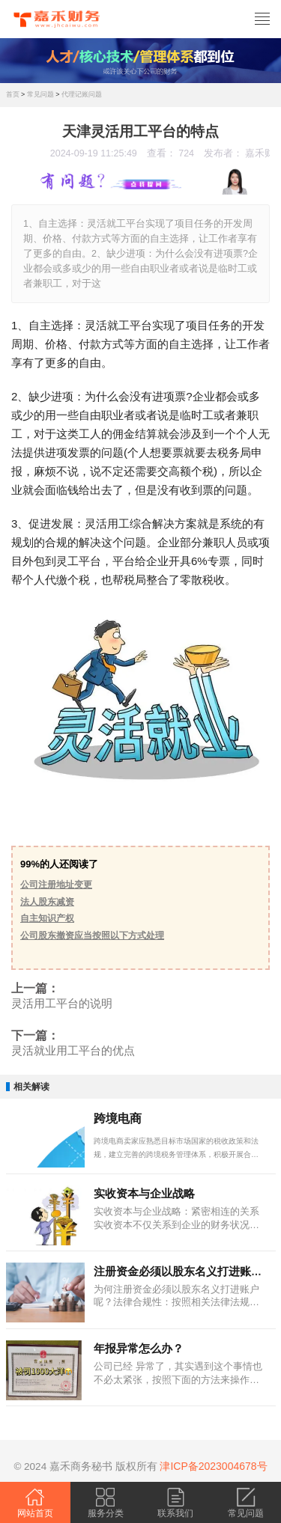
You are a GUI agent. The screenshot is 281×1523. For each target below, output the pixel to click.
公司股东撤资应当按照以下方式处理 (92, 935)
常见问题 (40, 94)
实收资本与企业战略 (144, 1193)
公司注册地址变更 (56, 884)
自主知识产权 (47, 918)
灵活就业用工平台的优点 (73, 1051)
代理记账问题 (81, 94)
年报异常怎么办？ (139, 1348)
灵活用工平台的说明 (61, 1004)
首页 (12, 94)
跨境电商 (118, 1118)
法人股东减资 (47, 902)
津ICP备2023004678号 (213, 1466)
